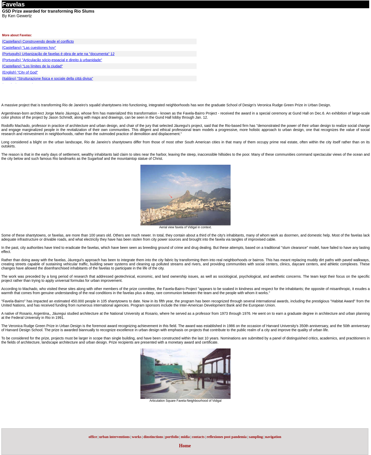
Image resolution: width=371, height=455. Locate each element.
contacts (198, 437)
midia (185, 437)
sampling (256, 437)
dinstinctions (153, 437)
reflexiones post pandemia (227, 437)
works (136, 437)
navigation (273, 437)
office (93, 437)
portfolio (172, 437)
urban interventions (114, 437)
